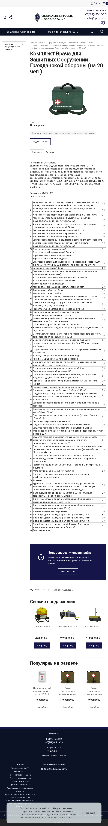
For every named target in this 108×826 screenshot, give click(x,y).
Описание (37, 152)
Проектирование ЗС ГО (20, 785)
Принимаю (90, 813)
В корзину (42, 645)
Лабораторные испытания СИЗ (20, 800)
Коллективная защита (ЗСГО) (62, 31)
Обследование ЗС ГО (20, 768)
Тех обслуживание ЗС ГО (20, 775)
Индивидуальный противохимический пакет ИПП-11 (43, 691)
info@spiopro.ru (53, 747)
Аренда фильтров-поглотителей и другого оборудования (20, 795)
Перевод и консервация (20, 778)
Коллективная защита (54, 764)
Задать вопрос (68, 571)
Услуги (20, 764)
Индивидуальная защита (21, 31)
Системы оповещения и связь (20, 788)
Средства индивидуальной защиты (12, 46)
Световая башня (42, 626)
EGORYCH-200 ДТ (94, 626)
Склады (50, 152)
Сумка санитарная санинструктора (94, 691)
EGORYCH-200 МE (68, 626)
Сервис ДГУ (20, 791)
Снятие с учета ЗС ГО (20, 781)
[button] (91, 32)
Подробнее (42, 707)
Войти (95, 3)
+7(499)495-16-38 (54, 742)
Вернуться (37, 589)
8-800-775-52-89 (54, 739)
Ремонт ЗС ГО (20, 771)
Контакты (54, 733)
